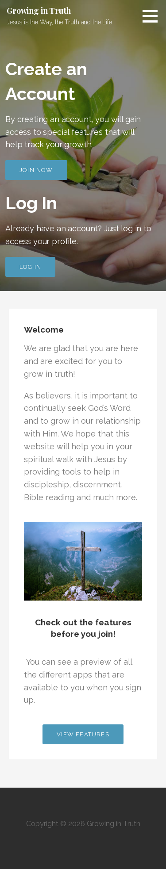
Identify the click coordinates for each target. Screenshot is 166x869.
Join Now (36, 170)
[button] (153, 15)
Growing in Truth (38, 10)
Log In (30, 267)
